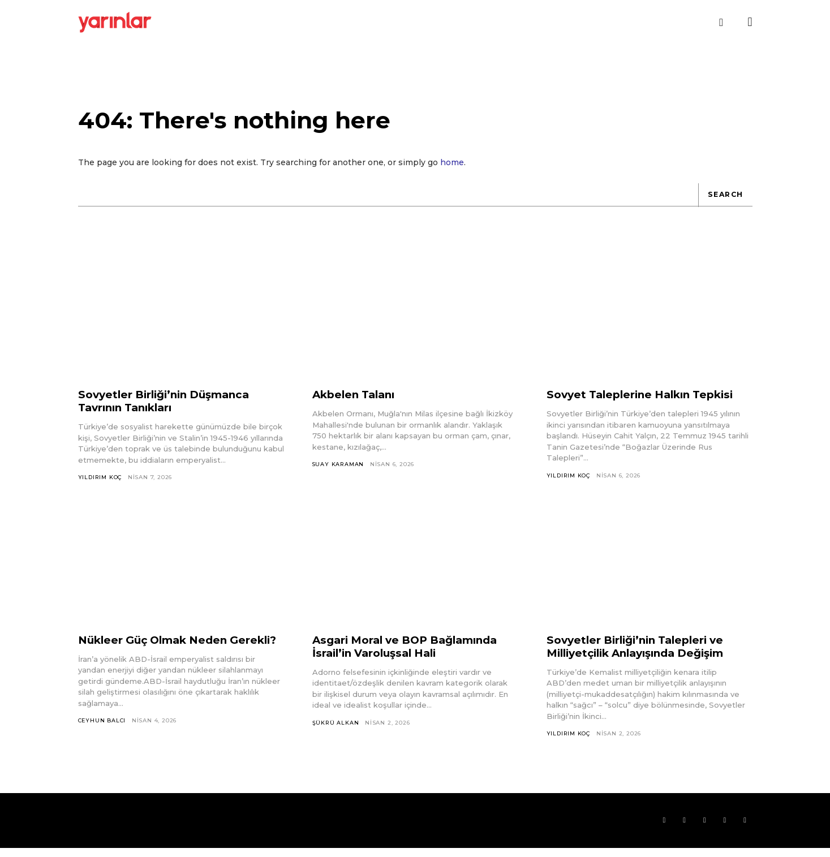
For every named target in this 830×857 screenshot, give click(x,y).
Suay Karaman (338, 471)
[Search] (723, 201)
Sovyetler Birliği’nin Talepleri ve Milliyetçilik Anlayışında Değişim (644, 653)
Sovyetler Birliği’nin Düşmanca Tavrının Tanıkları (170, 407)
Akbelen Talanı (356, 401)
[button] (721, 23)
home (452, 168)
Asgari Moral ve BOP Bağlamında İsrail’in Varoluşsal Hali (412, 653)
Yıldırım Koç (101, 484)
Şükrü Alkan (336, 729)
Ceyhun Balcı (103, 740)
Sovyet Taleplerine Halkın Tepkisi (646, 401)
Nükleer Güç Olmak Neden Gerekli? (158, 653)
